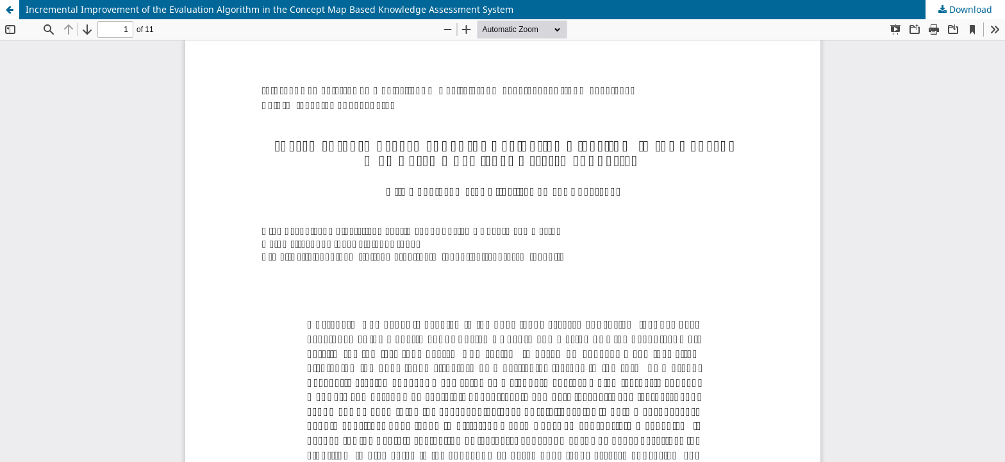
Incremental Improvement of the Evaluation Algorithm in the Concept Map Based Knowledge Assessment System (269, 9)
